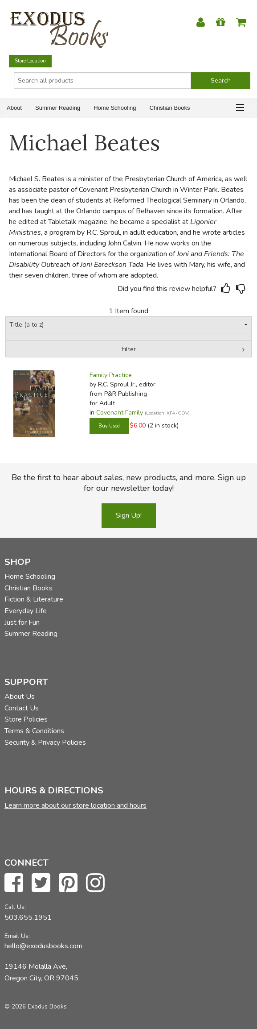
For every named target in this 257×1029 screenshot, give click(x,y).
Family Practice (111, 375)
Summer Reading (57, 107)
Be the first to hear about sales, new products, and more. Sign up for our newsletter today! (129, 483)
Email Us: (17, 936)
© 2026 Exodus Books (35, 1006)
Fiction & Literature (33, 599)
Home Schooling (115, 107)
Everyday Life (25, 611)
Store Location (30, 61)
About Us (19, 696)
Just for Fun (22, 622)
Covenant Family (119, 412)
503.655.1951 (28, 917)
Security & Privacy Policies (45, 742)
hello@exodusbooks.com (43, 946)
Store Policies (26, 719)
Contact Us (21, 708)
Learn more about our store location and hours (75, 805)
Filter (129, 349)
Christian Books (170, 107)
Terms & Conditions (34, 731)
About (14, 107)
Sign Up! (129, 515)
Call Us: (15, 907)
